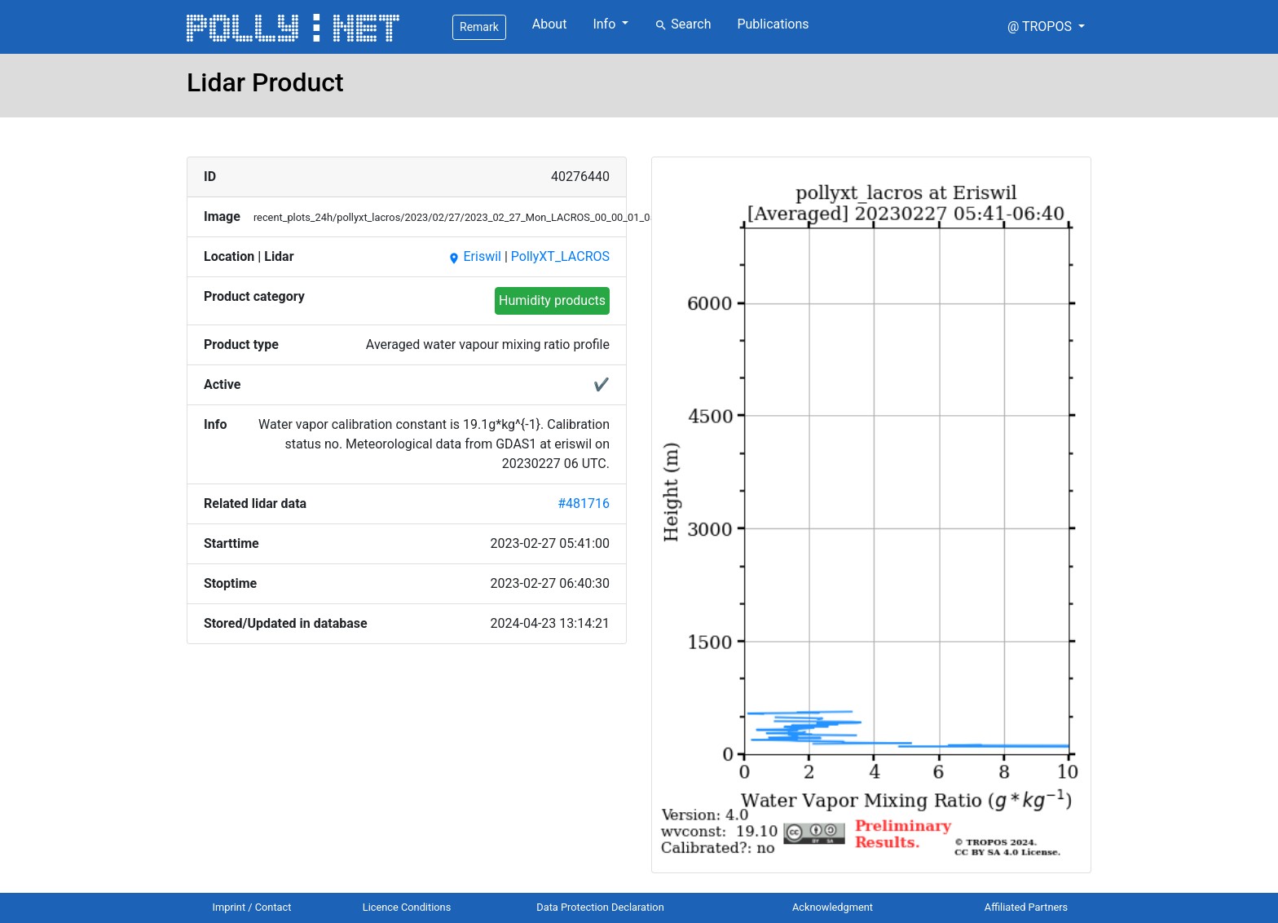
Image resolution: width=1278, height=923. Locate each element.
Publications (773, 24)
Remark (479, 26)
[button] (1046, 27)
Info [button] (606, 24)
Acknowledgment (832, 907)
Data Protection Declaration (599, 907)
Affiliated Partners (1026, 907)
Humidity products (552, 300)
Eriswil (474, 256)
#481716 (583, 503)
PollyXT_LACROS (560, 256)
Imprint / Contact (252, 907)
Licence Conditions (407, 907)
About (549, 24)
